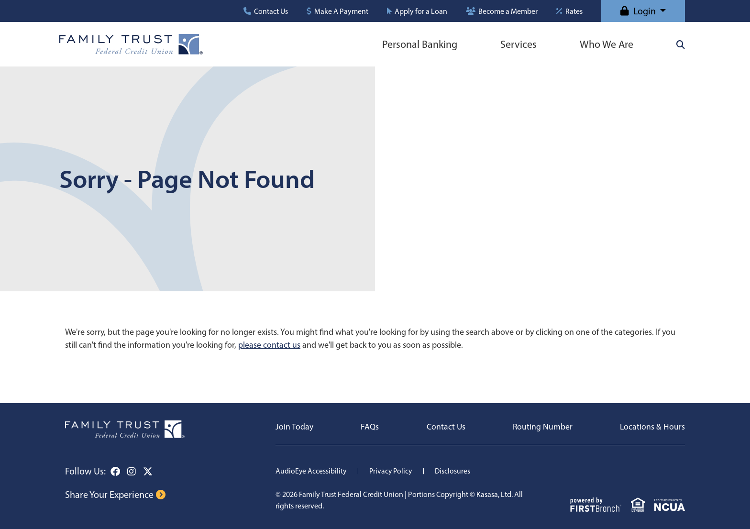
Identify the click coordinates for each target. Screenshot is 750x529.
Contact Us (271, 11)
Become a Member (508, 11)
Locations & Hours (652, 426)
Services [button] (518, 44)
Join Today (294, 426)
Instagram (131, 471)
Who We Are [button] (606, 44)
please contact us (269, 345)
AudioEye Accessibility (311, 470)
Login (644, 11)
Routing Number (542, 426)
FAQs (370, 426)
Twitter (148, 471)
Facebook (115, 471)
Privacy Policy (392, 470)
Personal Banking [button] (419, 44)
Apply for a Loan (421, 11)
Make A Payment (341, 11)
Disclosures (456, 470)
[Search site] (680, 44)
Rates (574, 11)
